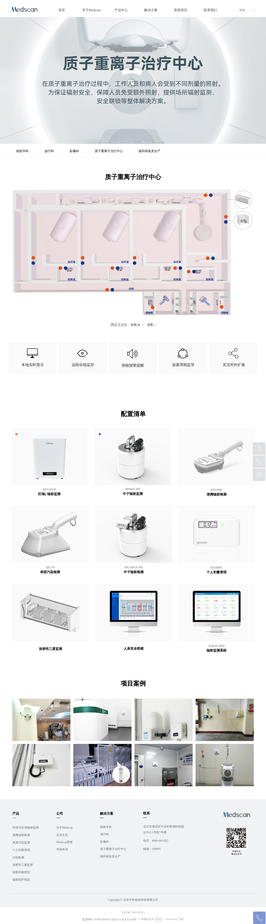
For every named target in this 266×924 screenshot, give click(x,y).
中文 (242, 10)
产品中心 (121, 10)
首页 (61, 10)
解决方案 (151, 10)
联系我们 (210, 10)
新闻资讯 (180, 10)
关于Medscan (91, 10)
